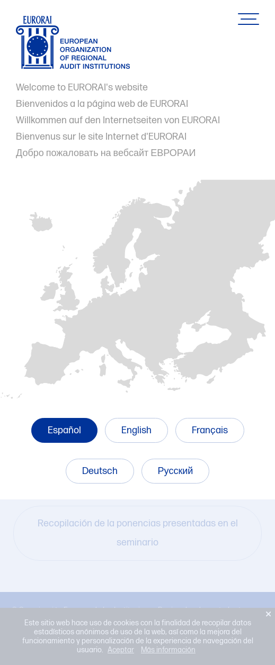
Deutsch (100, 471)
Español (64, 430)
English (136, 430)
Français (210, 430)
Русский (175, 471)
